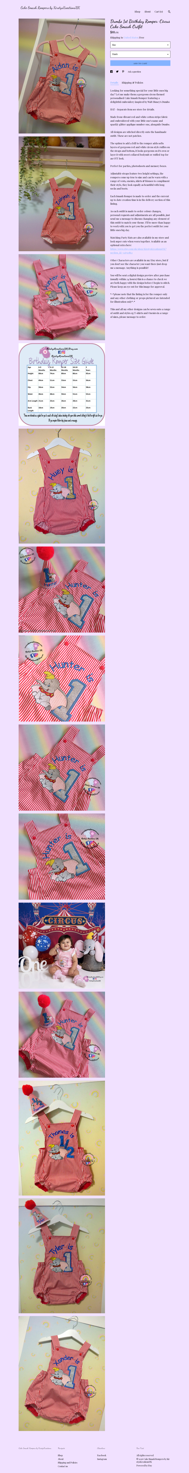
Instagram (102, 1459)
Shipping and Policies (67, 1462)
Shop (137, 11)
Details (114, 82)
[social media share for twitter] (117, 71)
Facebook (101, 1455)
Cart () (159, 11)
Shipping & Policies (132, 82)
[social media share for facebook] (111, 71)
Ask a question (134, 71)
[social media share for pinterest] (123, 71)
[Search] (169, 12)
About (147, 11)
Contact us (63, 1466)
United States (131, 37)
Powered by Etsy (144, 1465)
